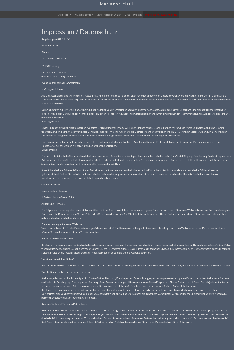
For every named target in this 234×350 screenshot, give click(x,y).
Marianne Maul (116, 3)
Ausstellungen (84, 14)
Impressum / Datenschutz (161, 14)
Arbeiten (64, 14)
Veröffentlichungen (108, 14)
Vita (127, 14)
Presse (137, 14)
